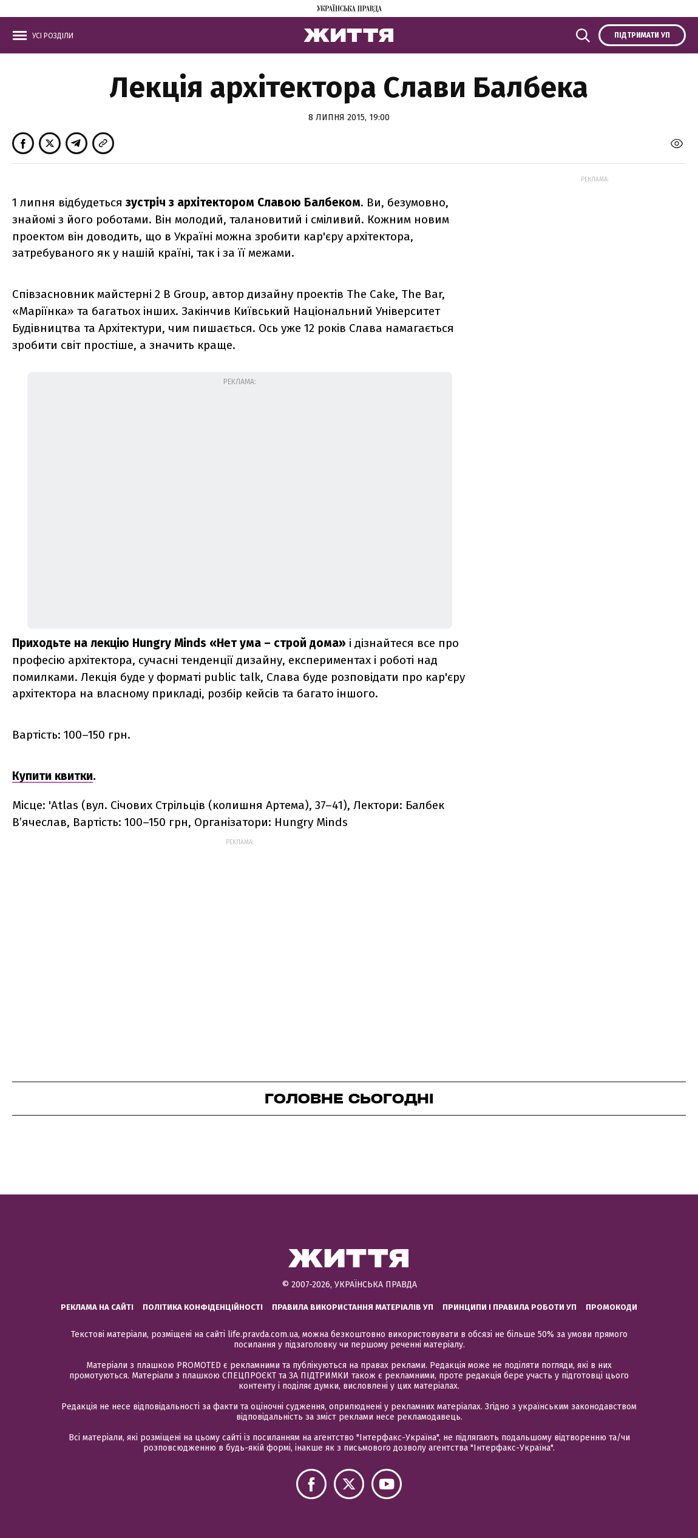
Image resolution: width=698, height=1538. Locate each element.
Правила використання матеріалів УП (352, 1307)
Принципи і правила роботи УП (509, 1307)
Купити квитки (52, 776)
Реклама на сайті (97, 1307)
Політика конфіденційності (203, 1307)
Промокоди (611, 1307)
